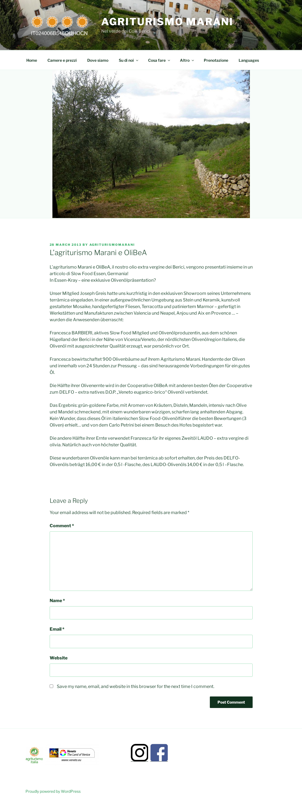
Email (57, 629)
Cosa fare (159, 60)
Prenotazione (216, 60)
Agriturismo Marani (167, 22)
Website (58, 658)
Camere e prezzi (62, 60)
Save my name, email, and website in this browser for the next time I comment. (135, 686)
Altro (187, 60)
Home (31, 60)
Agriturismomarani (112, 245)
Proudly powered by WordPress (53, 791)
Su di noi (129, 60)
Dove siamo (97, 60)
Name (57, 600)
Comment (62, 525)
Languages (249, 60)
